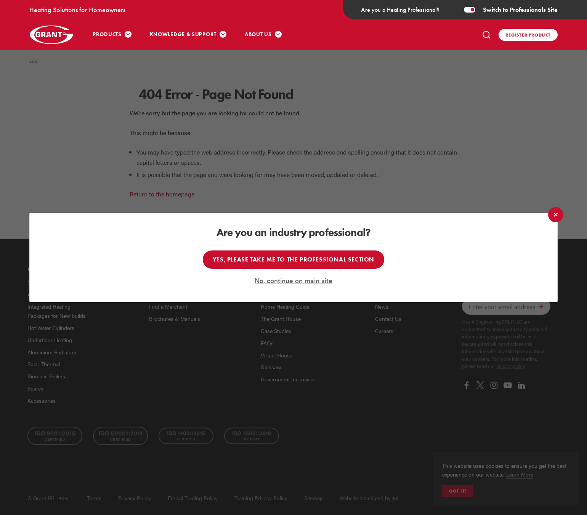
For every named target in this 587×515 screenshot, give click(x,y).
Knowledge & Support (183, 34)
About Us (258, 34)
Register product (528, 35)
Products (107, 34)
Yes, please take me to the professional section (293, 259)
